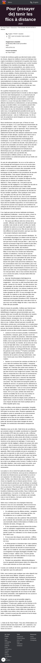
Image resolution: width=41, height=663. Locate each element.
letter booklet (25, 36)
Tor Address (8, 656)
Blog (6, 640)
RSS (6, 658)
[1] (21, 350)
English (10, 33)
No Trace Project (5, 27)
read (12, 36)
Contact (7, 643)
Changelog (8, 642)
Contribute (33, 638)
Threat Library (21, 638)
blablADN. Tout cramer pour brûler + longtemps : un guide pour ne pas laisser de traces (18, 626)
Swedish (21, 33)
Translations (8, 649)
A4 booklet (18, 36)
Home (6, 638)
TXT (9, 38)
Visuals (7, 651)
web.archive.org (10, 47)
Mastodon (7, 660)
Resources (14, 27)
